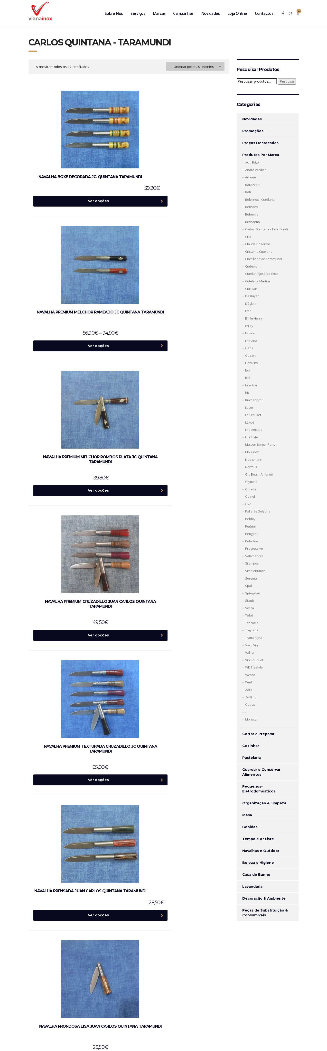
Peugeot (251, 533)
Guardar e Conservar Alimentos (261, 772)
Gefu (249, 348)
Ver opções (67, 191)
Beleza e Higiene (258, 862)
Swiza (249, 608)
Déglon (250, 303)
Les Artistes (253, 429)
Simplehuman (255, 571)
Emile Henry (254, 318)
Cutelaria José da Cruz (261, 273)
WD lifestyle (254, 667)
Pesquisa (287, 81)
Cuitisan (251, 289)
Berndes (251, 207)
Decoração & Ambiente (264, 898)
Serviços (138, 13)
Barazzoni (252, 184)
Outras (250, 704)
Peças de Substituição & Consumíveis (265, 912)
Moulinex (252, 452)
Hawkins (251, 363)
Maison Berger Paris (260, 444)
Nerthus (251, 467)
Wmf (248, 682)
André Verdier (255, 170)
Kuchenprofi (254, 400)
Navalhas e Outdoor (260, 851)
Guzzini (250, 355)
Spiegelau (252, 593)
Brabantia (252, 222)
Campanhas (183, 13)
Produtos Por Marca (260, 155)
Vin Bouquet (254, 660)
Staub (249, 600)
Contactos (264, 13)
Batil (248, 192)
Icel (247, 377)
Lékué (249, 422)
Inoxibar (251, 385)
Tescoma (252, 623)
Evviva (250, 333)
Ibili (247, 370)
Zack (248, 689)
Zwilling (250, 697)
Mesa (247, 815)
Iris (247, 392)
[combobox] (195, 66)
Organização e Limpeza (264, 803)
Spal (248, 585)
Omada (250, 489)
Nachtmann (253, 459)
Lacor (249, 407)
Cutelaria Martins (258, 281)
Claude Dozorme (257, 244)
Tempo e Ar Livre (258, 839)
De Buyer (252, 296)
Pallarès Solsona (257, 511)
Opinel (250, 496)
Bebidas (249, 827)
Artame (250, 177)
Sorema (251, 578)
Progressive (254, 548)
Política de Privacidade (247, 1015)
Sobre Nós (114, 13)
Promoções (252, 131)
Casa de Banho (256, 874)
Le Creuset (253, 415)
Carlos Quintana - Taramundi (266, 229)
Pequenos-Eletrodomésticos (258, 788)
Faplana (251, 341)
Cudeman (252, 266)
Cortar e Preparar (258, 734)
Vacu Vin (251, 645)
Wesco (250, 675)
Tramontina (253, 637)
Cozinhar (250, 746)
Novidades (210, 13)
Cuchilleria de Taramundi (263, 259)
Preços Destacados (260, 143)
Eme (248, 311)
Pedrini (250, 526)
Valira (249, 652)
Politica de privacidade (249, 990)
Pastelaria (251, 758)
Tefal (249, 615)
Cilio (248, 237)
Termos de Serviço (279, 1015)
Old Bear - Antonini (259, 474)
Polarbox (252, 541)
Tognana (251, 630)
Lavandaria (252, 886)
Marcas (159, 13)
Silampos (252, 563)
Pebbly (250, 519)
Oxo (248, 504)
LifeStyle (251, 437)
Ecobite (120, 1043)
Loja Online (237, 13)
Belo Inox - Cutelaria (260, 199)
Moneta (251, 719)
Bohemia (251, 214)
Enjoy (249, 325)
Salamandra (254, 556)
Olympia (251, 481)
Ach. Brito (252, 162)
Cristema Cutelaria (258, 251)
